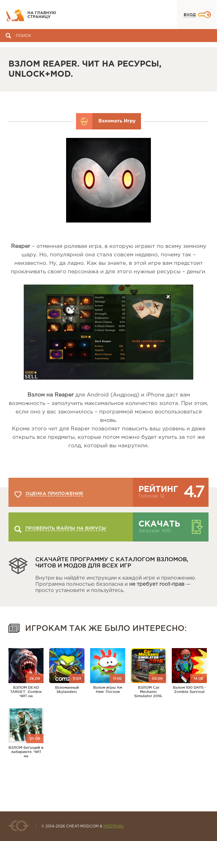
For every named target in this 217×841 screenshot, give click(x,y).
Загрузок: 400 (154, 531)
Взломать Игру (117, 121)
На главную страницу (41, 15)
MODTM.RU (113, 826)
